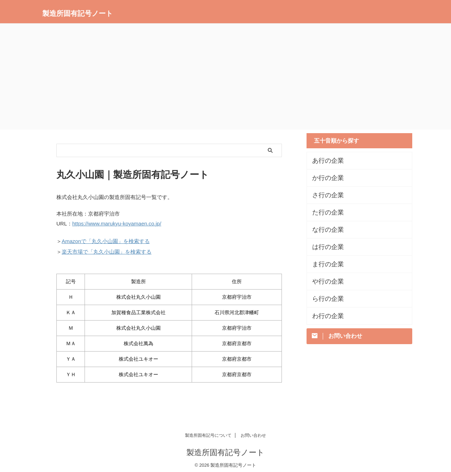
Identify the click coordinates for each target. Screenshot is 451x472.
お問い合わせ (253, 432)
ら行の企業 (324, 299)
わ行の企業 (324, 316)
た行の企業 (324, 212)
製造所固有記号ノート (77, 13)
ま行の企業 (324, 264)
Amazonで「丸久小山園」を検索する (106, 240)
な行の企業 (324, 229)
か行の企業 (324, 178)
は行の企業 (324, 247)
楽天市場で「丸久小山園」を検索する (107, 249)
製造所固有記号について (208, 432)
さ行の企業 (324, 195)
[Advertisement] (225, 76)
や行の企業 (324, 281)
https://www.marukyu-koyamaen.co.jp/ (116, 223)
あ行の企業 (324, 160)
